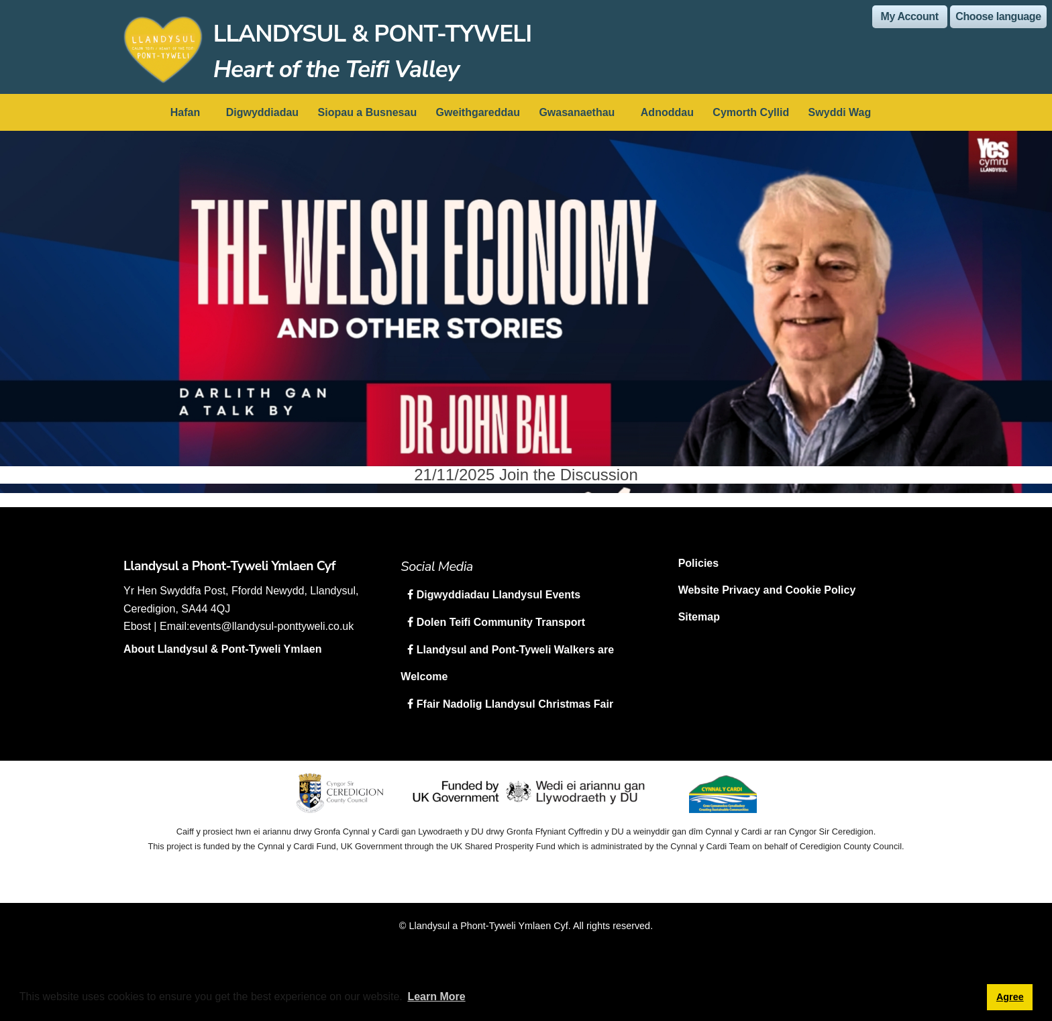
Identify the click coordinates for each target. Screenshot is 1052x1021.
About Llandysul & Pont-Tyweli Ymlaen (222, 649)
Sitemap (699, 617)
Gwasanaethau (577, 112)
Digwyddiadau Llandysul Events (496, 594)
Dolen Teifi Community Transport (499, 622)
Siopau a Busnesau (367, 112)
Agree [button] (1010, 996)
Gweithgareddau (478, 112)
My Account (910, 16)
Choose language (998, 16)
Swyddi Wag (840, 112)
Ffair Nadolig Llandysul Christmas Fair (513, 704)
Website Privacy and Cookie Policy (767, 590)
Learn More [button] (436, 996)
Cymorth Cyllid (751, 112)
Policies (698, 563)
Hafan (185, 112)
